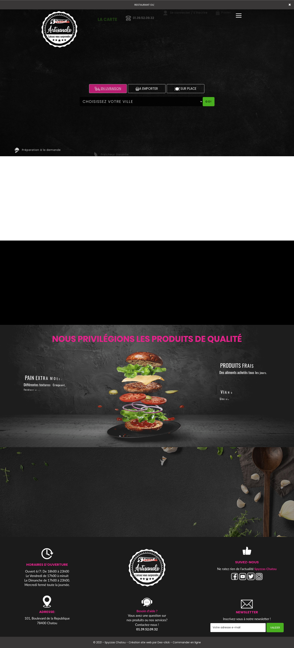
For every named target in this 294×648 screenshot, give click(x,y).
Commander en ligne (187, 642)
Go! (208, 101)
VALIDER (275, 627)
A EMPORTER (147, 88)
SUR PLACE (185, 88)
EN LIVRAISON (108, 88)
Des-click (164, 642)
